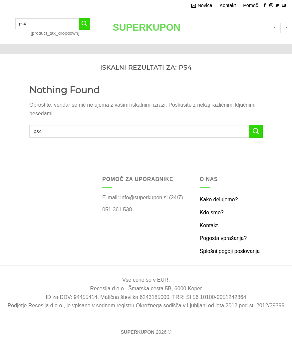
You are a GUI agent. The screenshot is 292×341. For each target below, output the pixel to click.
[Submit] (84, 24)
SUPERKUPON (146, 27)
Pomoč (250, 5)
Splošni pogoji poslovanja (230, 251)
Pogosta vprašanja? (223, 238)
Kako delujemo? (219, 199)
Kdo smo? (212, 212)
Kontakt (227, 5)
